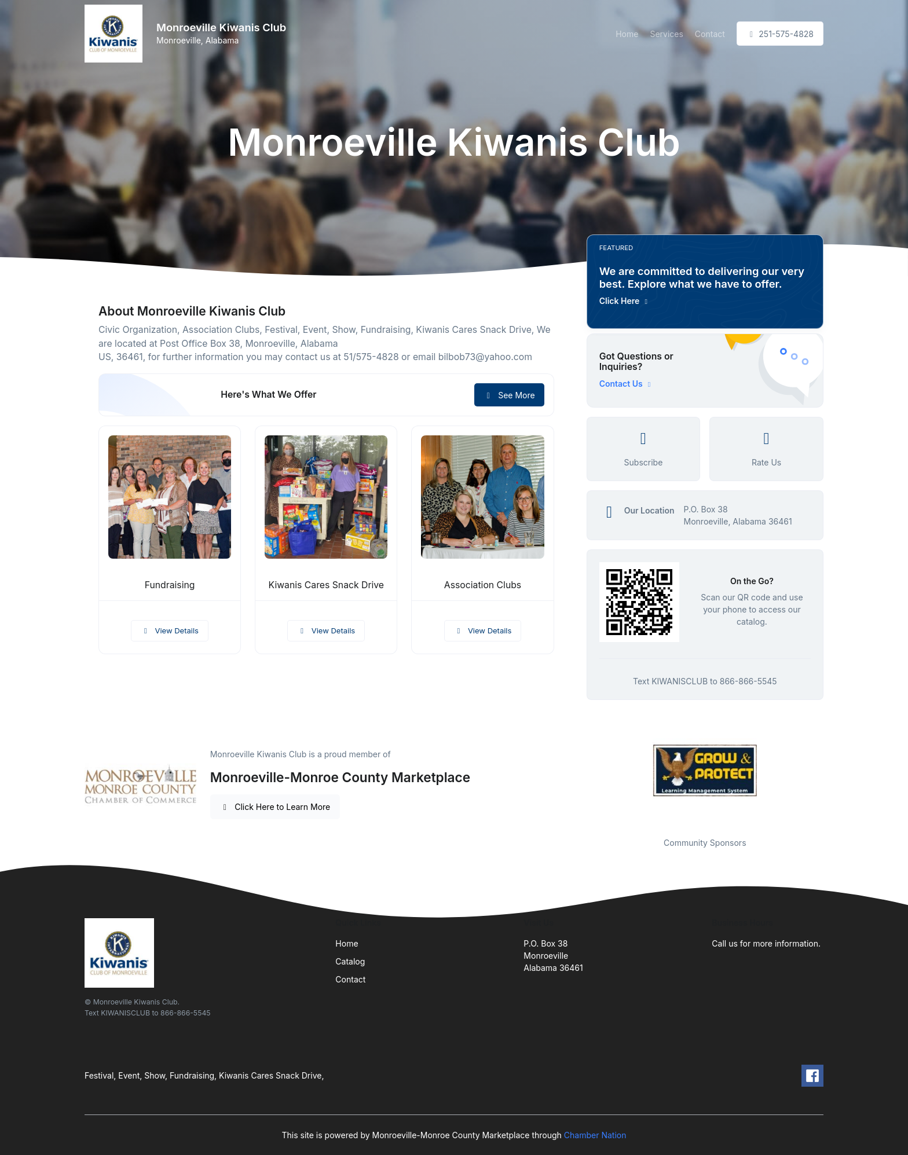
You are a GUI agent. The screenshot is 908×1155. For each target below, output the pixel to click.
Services (666, 34)
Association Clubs (482, 585)
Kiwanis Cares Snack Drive (327, 585)
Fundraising (170, 585)
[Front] (116, 34)
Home (627, 34)
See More (509, 395)
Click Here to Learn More (275, 807)
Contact (710, 34)
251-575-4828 (780, 34)
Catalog (350, 961)
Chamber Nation (595, 1135)
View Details (170, 630)
